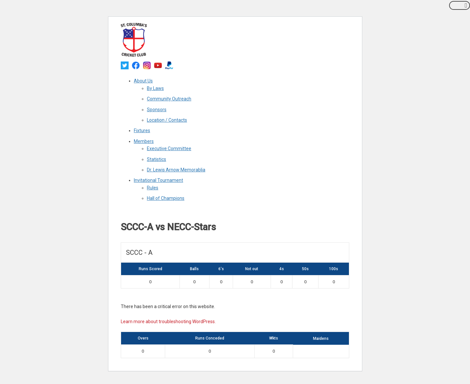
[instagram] (147, 65)
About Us (143, 80)
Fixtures (142, 130)
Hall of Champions (165, 198)
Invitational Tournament (158, 180)
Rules (152, 187)
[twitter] (125, 65)
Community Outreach (169, 98)
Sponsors (156, 109)
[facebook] (136, 65)
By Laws (155, 88)
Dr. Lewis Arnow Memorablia (176, 169)
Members (144, 141)
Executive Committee (169, 148)
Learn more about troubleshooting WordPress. (168, 321)
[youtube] (158, 65)
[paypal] (169, 65)
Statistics (156, 159)
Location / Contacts (167, 120)
